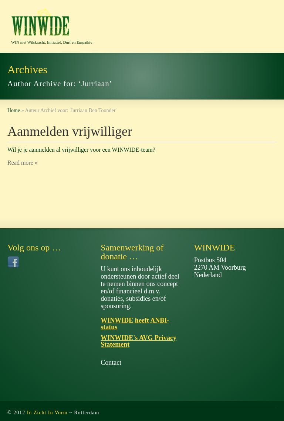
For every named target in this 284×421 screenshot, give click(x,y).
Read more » (22, 162)
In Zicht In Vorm (47, 412)
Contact (111, 362)
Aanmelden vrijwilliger (69, 131)
